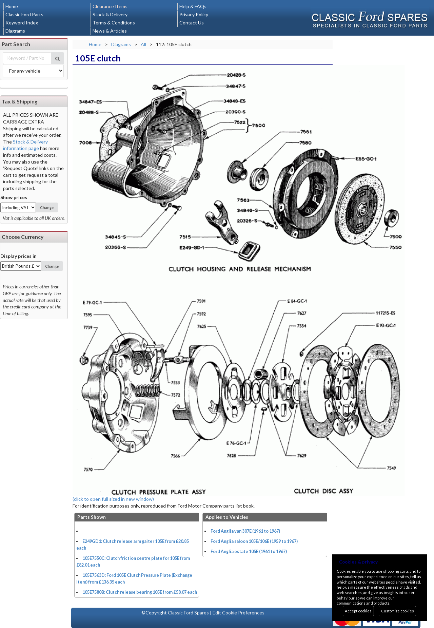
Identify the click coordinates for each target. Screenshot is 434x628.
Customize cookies (397, 611)
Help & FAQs (192, 6)
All (143, 44)
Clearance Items (110, 6)
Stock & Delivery (110, 14)
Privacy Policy (193, 14)
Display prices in (18, 256)
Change (47, 207)
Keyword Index (21, 22)
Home (11, 6)
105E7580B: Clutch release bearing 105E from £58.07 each (139, 592)
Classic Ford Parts (24, 14)
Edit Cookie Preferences (238, 612)
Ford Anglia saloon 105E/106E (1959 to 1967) (254, 541)
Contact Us (191, 22)
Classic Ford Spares (188, 612)
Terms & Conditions (114, 22)
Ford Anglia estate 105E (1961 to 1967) (249, 551)
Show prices (13, 197)
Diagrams (15, 31)
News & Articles (110, 31)
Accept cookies (358, 611)
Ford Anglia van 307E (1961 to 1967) (245, 531)
